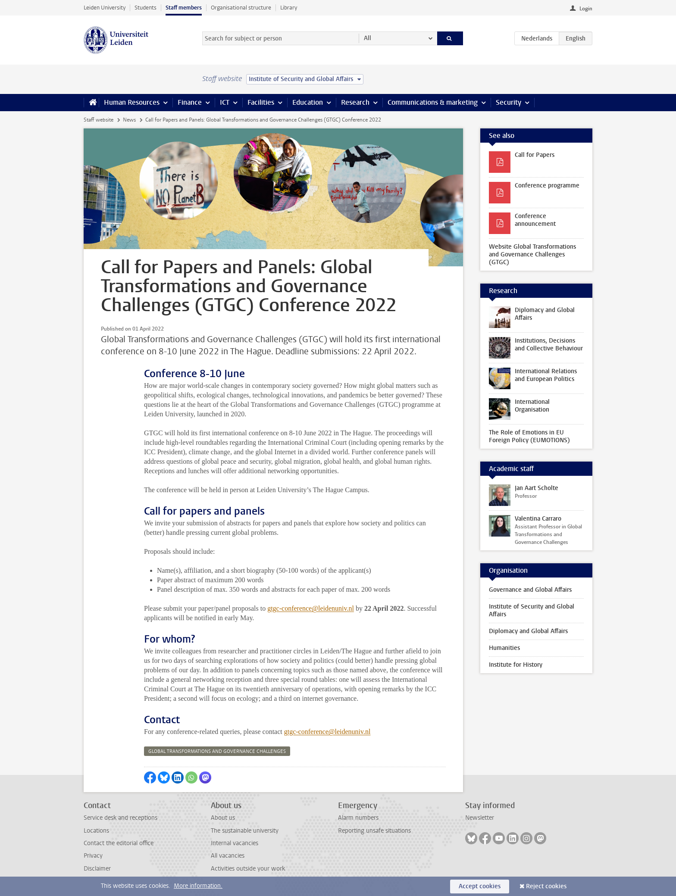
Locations (96, 831)
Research (355, 102)
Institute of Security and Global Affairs (531, 610)
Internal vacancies (234, 843)
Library (288, 7)
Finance (190, 102)
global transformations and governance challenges (217, 751)
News (129, 119)
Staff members (184, 7)
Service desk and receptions (120, 818)
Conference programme (547, 185)
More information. (198, 886)
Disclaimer (97, 869)
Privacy (93, 856)
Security (508, 102)
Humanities (504, 648)
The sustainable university (245, 831)
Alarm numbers (358, 818)
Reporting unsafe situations (374, 831)
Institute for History (515, 665)
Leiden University (104, 7)
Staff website (98, 119)
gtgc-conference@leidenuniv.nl (310, 608)
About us (223, 818)
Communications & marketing (433, 102)
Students (145, 7)
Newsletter (479, 818)
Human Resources (132, 102)
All (367, 38)
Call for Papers (534, 155)
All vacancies (227, 856)
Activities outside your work (248, 869)
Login (585, 8)
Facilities (260, 102)
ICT (224, 102)
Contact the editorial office (118, 843)
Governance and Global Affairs (530, 590)
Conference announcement (535, 220)
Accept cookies (480, 886)
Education (307, 102)
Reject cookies (546, 886)
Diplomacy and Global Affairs (528, 631)
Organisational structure (241, 7)
